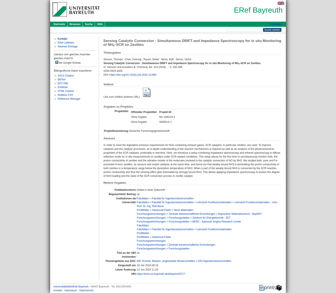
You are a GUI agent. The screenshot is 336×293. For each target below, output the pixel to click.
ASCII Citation (66, 75)
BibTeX (62, 79)
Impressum (71, 290)
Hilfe (100, 24)
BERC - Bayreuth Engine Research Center (216, 221)
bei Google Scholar (68, 62)
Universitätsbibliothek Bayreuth (71, 286)
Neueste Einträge (68, 46)
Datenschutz (86, 290)
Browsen (75, 24)
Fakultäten (143, 198)
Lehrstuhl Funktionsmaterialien (213, 202)
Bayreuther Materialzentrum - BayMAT (240, 213)
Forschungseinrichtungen (151, 213)
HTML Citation (66, 91)
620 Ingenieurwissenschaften (214, 261)
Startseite (59, 24)
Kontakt (58, 290)
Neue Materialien (183, 210)
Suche (89, 24)
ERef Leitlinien (66, 42)
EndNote (63, 87)
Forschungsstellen (179, 217)
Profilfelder (143, 210)
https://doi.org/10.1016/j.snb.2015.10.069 (133, 74)
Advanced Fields (161, 210)
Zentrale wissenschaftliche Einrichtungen (192, 213)
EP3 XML (63, 83)
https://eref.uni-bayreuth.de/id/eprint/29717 (161, 273)
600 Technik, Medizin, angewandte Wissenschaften (166, 261)
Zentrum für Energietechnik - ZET (211, 217)
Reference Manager (69, 98)
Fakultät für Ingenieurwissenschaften (173, 198)
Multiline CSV (65, 94)
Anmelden (276, 24)
